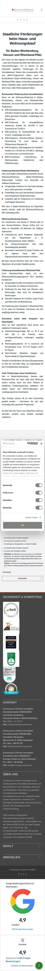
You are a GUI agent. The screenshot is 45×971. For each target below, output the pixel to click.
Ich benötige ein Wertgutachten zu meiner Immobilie (19, 544)
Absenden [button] (22, 578)
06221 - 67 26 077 (14, 721)
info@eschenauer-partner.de (20, 724)
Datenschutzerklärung (26, 554)
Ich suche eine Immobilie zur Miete (14, 551)
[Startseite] (22, 10)
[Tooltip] (33, 965)
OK (22, 525)
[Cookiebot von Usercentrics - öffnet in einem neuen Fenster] (28, 443)
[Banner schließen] (41, 443)
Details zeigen (31, 517)
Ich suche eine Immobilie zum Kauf (14, 541)
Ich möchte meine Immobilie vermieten (15, 548)
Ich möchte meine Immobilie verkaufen (15, 538)
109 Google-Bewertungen (22, 929)
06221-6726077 (39, 965)
